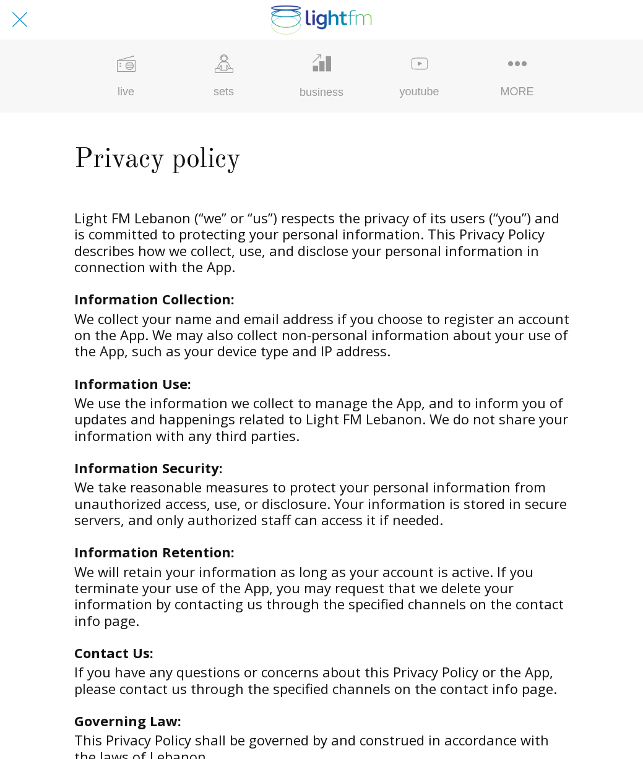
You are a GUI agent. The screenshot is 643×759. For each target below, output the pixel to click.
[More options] (517, 76)
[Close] (19, 19)
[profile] (611, 20)
